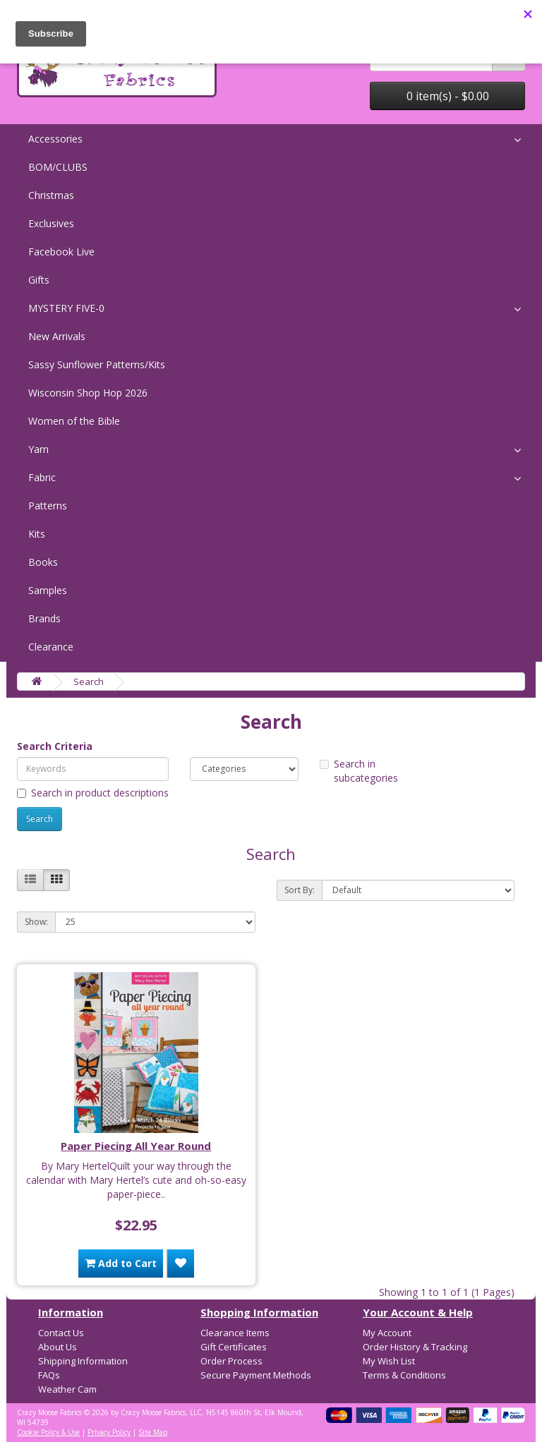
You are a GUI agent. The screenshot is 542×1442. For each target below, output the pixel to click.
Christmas (51, 195)
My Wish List (389, 1361)
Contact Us (61, 1332)
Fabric (42, 477)
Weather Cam (67, 1389)
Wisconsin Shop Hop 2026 (87, 392)
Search (88, 681)
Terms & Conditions (404, 1375)
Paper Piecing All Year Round (136, 1146)
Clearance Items (235, 1332)
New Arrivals (56, 336)
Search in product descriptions (93, 792)
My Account (387, 1332)
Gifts (38, 279)
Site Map (152, 1432)
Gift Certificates (233, 1346)
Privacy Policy (109, 1432)
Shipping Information (83, 1361)
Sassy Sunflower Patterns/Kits (96, 364)
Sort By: (299, 890)
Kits (36, 533)
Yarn (38, 449)
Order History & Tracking (415, 1346)
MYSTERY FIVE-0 (66, 308)
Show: (36, 922)
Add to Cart (121, 1263)
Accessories (55, 138)
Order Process (231, 1361)
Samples (47, 590)
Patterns (47, 505)
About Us (57, 1346)
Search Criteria (54, 746)
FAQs (49, 1375)
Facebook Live (61, 251)
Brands (44, 618)
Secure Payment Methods (255, 1375)
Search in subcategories (359, 770)
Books (43, 562)
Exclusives (51, 223)
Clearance (50, 646)
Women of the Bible (74, 421)
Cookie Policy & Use (48, 1432)
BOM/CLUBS (58, 167)
